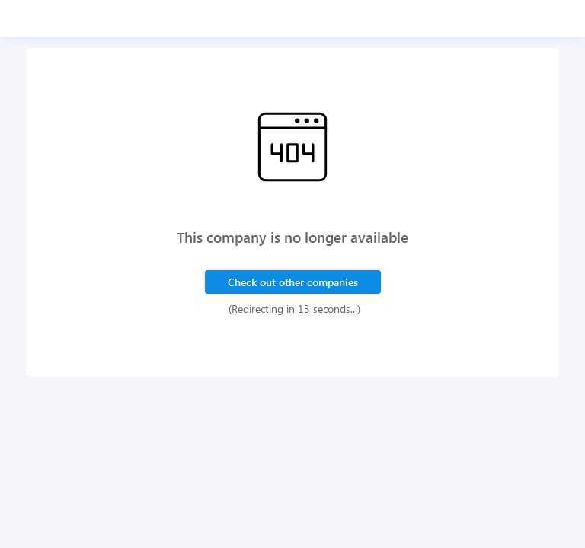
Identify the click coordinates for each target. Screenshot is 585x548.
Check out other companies (293, 282)
